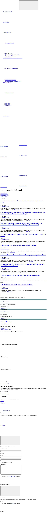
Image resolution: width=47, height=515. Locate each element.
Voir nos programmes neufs (5, 329)
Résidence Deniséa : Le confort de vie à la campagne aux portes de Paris (23, 255)
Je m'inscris (2, 425)
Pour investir (7, 104)
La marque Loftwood (25, 37)
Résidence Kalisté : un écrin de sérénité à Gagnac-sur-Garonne (20, 275)
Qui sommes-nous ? (9, 53)
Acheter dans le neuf (25, 87)
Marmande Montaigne (6, 321)
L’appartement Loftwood (10, 55)
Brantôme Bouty (4, 301)
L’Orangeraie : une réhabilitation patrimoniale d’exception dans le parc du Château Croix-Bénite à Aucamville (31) (22, 213)
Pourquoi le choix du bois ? (10, 79)
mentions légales (11, 478)
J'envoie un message (4, 393)
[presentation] (9, 482)
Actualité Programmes (4, 195)
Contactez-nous (25, 120)
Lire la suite (16, 209)
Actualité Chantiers (4, 194)
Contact (2, 401)
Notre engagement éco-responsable (12, 54)
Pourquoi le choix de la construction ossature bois (25, 63)
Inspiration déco (3, 196)
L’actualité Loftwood (25, 110)
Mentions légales (6, 410)
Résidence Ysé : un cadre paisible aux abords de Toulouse (18, 245)
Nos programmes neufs (25, 16)
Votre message (3, 464)
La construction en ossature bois (26, 73)
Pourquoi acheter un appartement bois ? (13, 81)
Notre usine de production (10, 80)
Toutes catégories (3, 193)
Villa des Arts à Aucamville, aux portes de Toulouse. (16, 284)
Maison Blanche (4, 311)
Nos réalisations (25, 27)
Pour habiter (7, 103)
